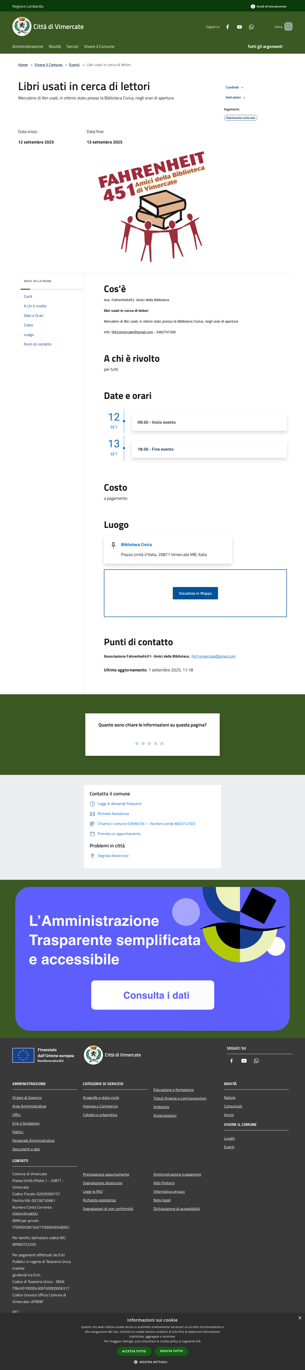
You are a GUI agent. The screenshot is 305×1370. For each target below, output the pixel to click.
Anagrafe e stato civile (101, 1097)
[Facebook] (220, 26)
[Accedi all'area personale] (268, 6)
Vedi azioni (236, 97)
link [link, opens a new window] (198, 1341)
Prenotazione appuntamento (106, 1174)
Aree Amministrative (29, 1106)
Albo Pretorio (164, 1183)
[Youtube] (232, 26)
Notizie (229, 1097)
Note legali (162, 1200)
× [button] (299, 1318)
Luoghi (229, 1138)
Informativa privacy (169, 1191)
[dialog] (152, 1341)
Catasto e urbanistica (100, 1115)
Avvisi (229, 1115)
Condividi (235, 87)
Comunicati (233, 1106)
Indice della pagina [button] (37, 281)
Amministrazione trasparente (177, 1174)
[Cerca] (287, 26)
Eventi (74, 64)
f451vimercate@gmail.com (213, 656)
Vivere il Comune (49, 64)
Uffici (16, 1115)
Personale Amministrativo (33, 1140)
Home (23, 64)
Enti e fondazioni (26, 1123)
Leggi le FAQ (93, 1191)
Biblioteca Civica (136, 544)
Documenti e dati (26, 1149)
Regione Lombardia (27, 6)
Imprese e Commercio (100, 1106)
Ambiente (161, 1107)
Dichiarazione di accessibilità (176, 1208)
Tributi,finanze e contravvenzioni (180, 1098)
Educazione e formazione (173, 1089)
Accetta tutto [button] (134, 1351)
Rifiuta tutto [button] (171, 1351)
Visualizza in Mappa (195, 593)
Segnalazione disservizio (102, 1183)
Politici (17, 1132)
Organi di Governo (27, 1097)
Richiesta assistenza (99, 1200)
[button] (152, 1362)
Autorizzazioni (165, 1115)
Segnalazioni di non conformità (108, 1208)
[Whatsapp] (244, 26)
